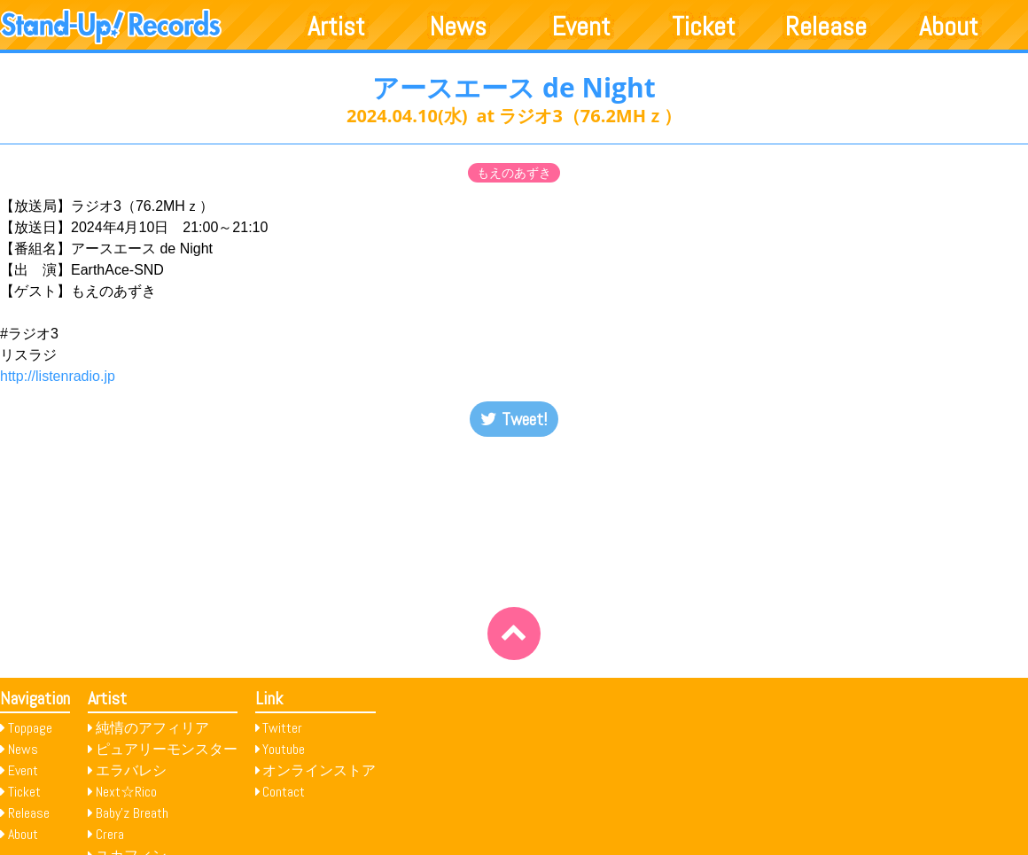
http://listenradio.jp (57, 376)
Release (826, 26)
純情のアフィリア (152, 728)
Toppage (30, 728)
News (458, 26)
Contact (283, 791)
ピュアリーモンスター (167, 749)
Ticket (704, 26)
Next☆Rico (126, 791)
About (948, 26)
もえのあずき (514, 173)
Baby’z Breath (132, 813)
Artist (336, 26)
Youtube (283, 749)
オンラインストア (319, 770)
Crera (110, 834)
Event (581, 26)
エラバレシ (131, 770)
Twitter (282, 728)
